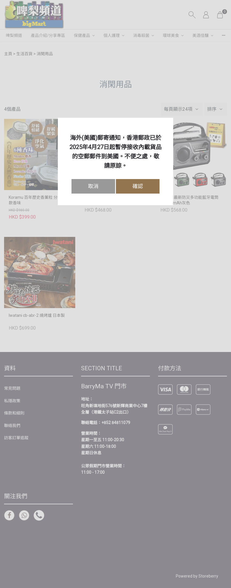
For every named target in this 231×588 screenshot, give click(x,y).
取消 (93, 186)
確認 (137, 186)
